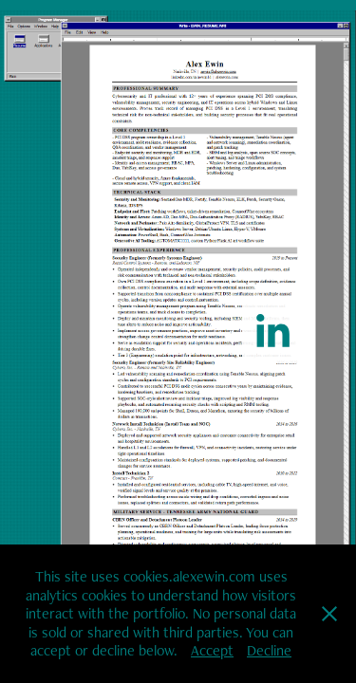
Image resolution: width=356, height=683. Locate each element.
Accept (212, 650)
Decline (269, 650)
